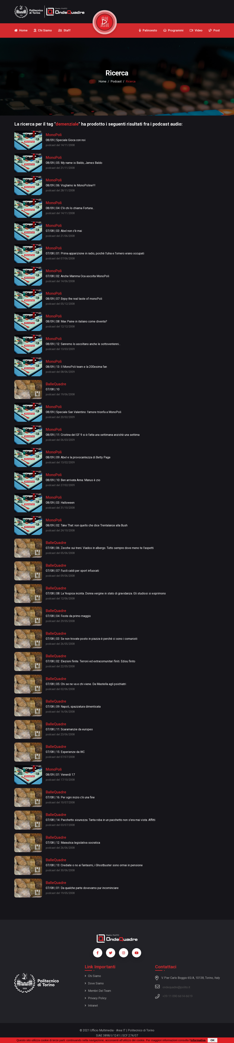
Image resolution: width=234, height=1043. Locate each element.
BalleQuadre (56, 384)
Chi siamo (93, 976)
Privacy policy (96, 998)
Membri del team (98, 991)
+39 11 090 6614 (173, 996)
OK (212, 1040)
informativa (197, 1040)
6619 (189, 996)
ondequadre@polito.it (172, 986)
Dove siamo (94, 983)
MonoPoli (54, 135)
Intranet (91, 1005)
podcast (116, 81)
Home (102, 81)
